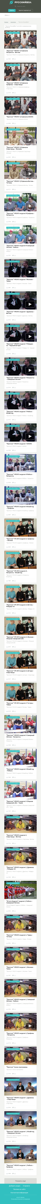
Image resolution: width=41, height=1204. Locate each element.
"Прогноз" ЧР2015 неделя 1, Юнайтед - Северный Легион (20, 1132)
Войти (12, 10)
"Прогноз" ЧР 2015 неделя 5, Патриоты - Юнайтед (16, 571)
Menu (6, 15)
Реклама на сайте (19, 1189)
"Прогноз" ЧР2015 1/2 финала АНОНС (19, 117)
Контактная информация (19, 1192)
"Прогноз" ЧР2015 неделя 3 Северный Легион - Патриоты (20, 736)
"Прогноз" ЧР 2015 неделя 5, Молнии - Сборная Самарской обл (20, 637)
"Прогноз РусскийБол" (13, 32)
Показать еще (20, 1181)
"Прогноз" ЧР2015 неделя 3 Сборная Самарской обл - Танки (19, 802)
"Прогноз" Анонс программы (16, 1067)
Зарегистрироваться (25, 10)
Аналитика (13, 22)
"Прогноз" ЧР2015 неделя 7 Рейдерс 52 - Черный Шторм (19, 344)
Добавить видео (14, 1186)
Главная (6, 22)
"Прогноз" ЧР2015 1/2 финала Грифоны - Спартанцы (17, 83)
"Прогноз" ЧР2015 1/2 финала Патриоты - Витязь (17, 51)
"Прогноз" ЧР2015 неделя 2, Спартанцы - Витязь (16, 836)
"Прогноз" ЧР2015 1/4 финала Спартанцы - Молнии (17, 148)
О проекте (26, 1186)
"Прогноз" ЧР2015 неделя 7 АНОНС (19, 444)
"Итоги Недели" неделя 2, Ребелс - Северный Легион (19, 902)
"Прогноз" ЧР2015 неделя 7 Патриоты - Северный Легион (20, 378)
